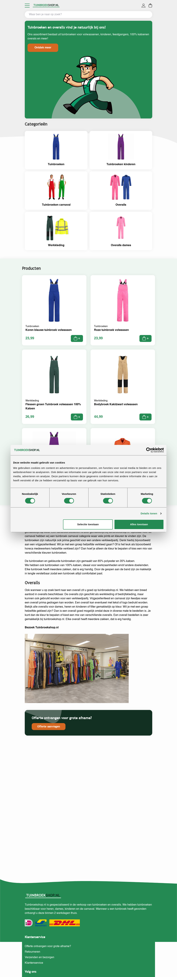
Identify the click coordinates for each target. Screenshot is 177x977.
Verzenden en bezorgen (39, 957)
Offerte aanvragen (48, 726)
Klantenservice (34, 963)
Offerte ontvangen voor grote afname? (48, 946)
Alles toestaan (139, 524)
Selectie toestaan (88, 524)
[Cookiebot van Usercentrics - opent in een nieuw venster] (149, 450)
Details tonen (149, 513)
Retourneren (32, 952)
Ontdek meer (42, 47)
